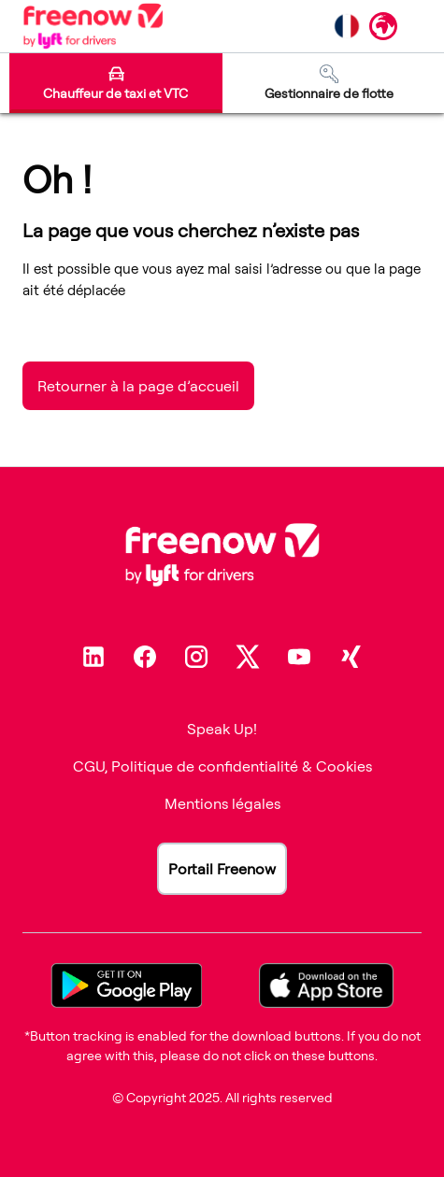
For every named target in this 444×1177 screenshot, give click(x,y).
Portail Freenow (222, 868)
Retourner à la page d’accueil (138, 385)
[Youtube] (299, 657)
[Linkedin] (93, 657)
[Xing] (351, 657)
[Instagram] (196, 657)
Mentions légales (222, 803)
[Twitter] (248, 657)
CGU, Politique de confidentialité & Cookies (222, 766)
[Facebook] (145, 657)
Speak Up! (222, 728)
